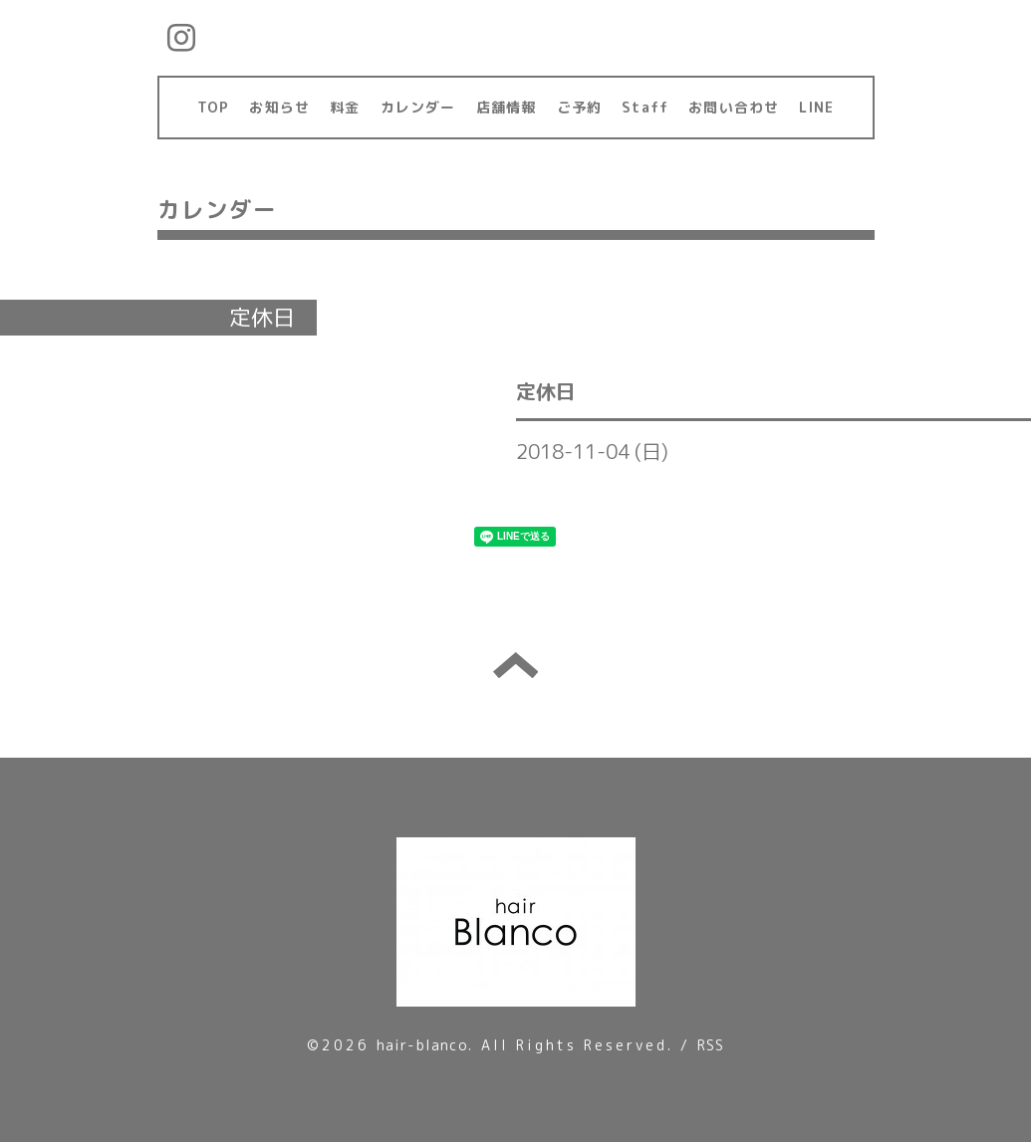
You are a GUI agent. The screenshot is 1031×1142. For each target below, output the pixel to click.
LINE (816, 107)
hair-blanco (422, 1044)
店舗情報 (506, 107)
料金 (345, 107)
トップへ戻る (515, 665)
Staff (645, 107)
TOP (213, 107)
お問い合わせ (733, 107)
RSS (711, 1044)
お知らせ (279, 107)
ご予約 (580, 107)
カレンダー (418, 107)
